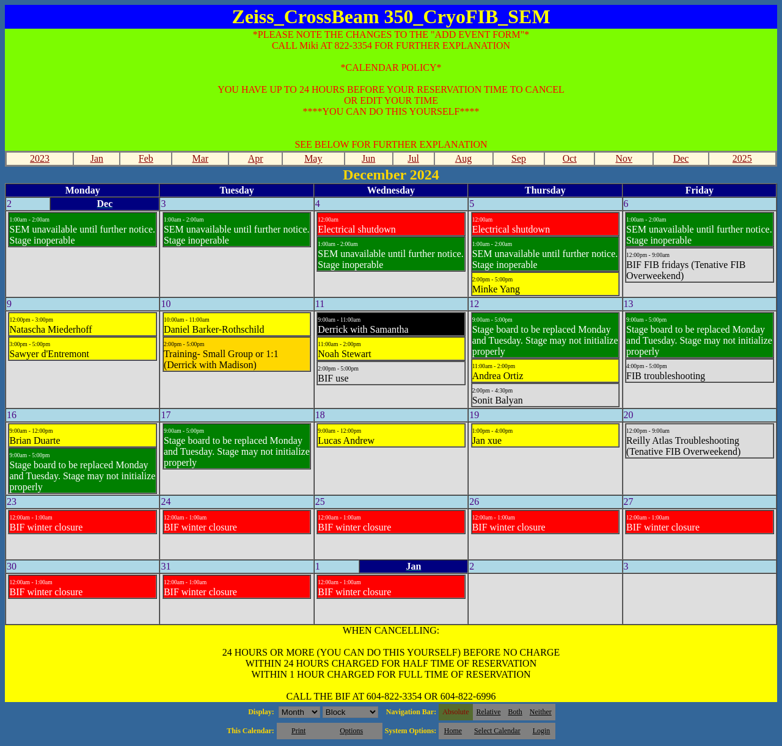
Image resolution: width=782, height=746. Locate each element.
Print (298, 730)
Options (351, 730)
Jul (413, 158)
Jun (368, 158)
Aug (463, 158)
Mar (200, 158)
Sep (518, 158)
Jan (96, 158)
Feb (146, 158)
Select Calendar (497, 730)
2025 (742, 158)
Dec (681, 158)
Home (453, 730)
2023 (39, 158)
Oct (570, 158)
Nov (624, 158)
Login (541, 730)
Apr (255, 158)
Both (515, 712)
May (313, 158)
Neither (541, 712)
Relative (489, 712)
